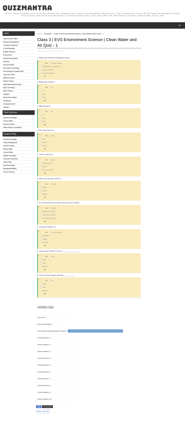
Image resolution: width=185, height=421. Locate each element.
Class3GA (48, 34)
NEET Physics (8, 91)
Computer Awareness (10, 45)
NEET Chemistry (9, 88)
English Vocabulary (9, 156)
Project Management (10, 142)
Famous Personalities (10, 58)
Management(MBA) (10, 169)
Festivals (6, 61)
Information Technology (11, 68)
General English (8, 65)
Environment (7, 55)
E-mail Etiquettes (9, 48)
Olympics (6, 94)
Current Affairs (8, 121)
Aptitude (6, 107)
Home (39, 34)
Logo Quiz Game (9, 74)
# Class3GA (47, 407)
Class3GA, (60, 51)
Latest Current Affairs (10, 39)
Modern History (8, 81)
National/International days (12, 84)
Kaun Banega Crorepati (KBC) (13, 71)
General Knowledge (10, 118)
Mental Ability (7, 149)
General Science (9, 124)
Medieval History (9, 78)
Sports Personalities (10, 97)
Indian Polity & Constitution (12, 127)
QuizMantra (27, 7)
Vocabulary (7, 101)
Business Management (11, 42)
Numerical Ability (9, 165)
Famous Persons (9, 172)
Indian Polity (7, 162)
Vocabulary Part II (9, 104)
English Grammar (9, 52)
